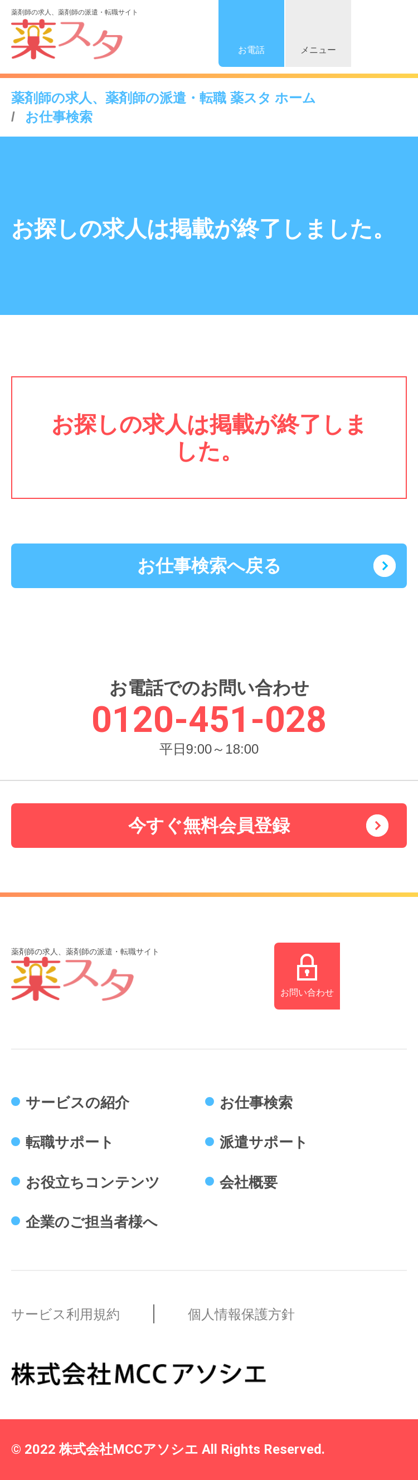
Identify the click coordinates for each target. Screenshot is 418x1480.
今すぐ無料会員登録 (209, 826)
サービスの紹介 (77, 1102)
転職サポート (70, 1142)
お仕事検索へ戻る (209, 566)
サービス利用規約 (65, 1314)
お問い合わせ (307, 992)
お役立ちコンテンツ (93, 1182)
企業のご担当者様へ (92, 1222)
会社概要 (249, 1182)
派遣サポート (264, 1142)
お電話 (251, 50)
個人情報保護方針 (241, 1314)
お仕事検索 (256, 1102)
